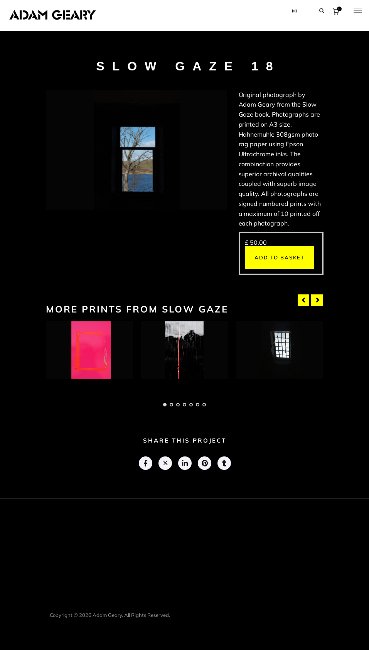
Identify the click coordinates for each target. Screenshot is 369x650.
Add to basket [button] (279, 257)
